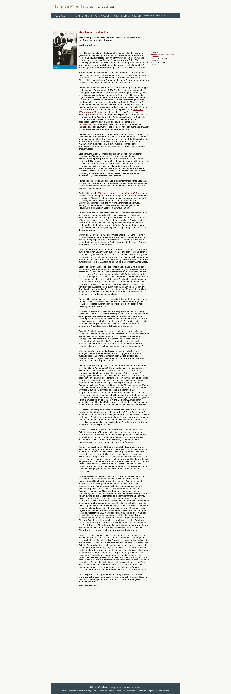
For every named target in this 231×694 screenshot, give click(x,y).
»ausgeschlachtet (87, 124)
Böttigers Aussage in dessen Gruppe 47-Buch (119, 193)
